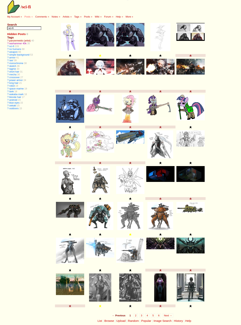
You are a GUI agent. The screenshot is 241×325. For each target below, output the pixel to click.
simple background (19, 54)
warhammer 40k (18, 43)
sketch (12, 66)
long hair (13, 83)
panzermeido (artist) (20, 40)
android (13, 99)
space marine (16, 88)
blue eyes (14, 102)
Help (118, 16)
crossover (14, 77)
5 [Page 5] (153, 315)
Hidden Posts (16, 34)
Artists (66, 16)
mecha (12, 74)
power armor (16, 80)
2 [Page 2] (135, 315)
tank (11, 91)
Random (133, 320)
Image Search (162, 320)
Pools (87, 16)
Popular (146, 320)
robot (12, 85)
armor (12, 57)
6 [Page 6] (158, 315)
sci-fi (26, 6)
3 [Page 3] (141, 315)
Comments (41, 16)
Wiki (97, 16)
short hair (14, 71)
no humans (15, 49)
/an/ (11, 60)
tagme (12, 68)
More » (129, 16)
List (100, 320)
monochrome (16, 63)
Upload (121, 320)
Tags (76, 16)
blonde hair (15, 97)
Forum (107, 16)
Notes (55, 16)
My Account (13, 16)
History (178, 320)
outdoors (14, 108)
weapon (13, 51)
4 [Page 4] (147, 315)
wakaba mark (16, 94)
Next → (168, 315)
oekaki (12, 105)
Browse (109, 320)
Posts (27, 16)
